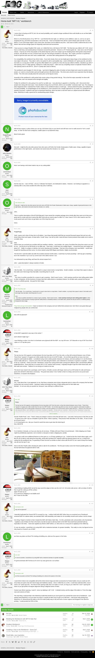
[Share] (90, 30)
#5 (92, 181)
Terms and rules (75, 651)
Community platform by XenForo (48, 655)
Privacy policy (84, 651)
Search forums (11, 15)
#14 (92, 396)
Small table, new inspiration (15, 635)
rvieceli (88, 620)
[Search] (90, 12)
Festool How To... (23, 620)
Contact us (60, 651)
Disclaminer (67, 651)
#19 (92, 551)
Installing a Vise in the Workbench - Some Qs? (21, 630)
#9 (92, 285)
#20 (92, 570)
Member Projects (23, 615)
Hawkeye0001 (86, 626)
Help (90, 651)
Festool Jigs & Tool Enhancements (26, 626)
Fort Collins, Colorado (7, 47)
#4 (92, 162)
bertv (88, 636)
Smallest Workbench (13, 624)
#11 (92, 330)
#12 (92, 348)
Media (22, 12)
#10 (92, 311)
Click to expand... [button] (53, 413)
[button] (18, 12)
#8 (92, 267)
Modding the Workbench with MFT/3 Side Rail (21, 619)
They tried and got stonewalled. (23, 306)
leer (3, 23)
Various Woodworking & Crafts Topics (27, 631)
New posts (3, 15)
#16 (92, 485)
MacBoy (8, 626)
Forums (4, 12)
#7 (92, 228)
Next (7, 26)
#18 (92, 533)
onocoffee (8, 615)
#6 (92, 199)
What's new (13, 12)
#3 (92, 144)
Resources (31, 12)
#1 (92, 30)
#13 (92, 377)
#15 (92, 428)
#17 (92, 503)
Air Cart (8, 613)
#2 (92, 125)
